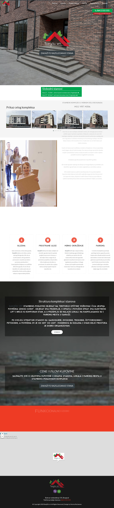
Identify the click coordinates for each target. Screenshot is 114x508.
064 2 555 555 (66, 500)
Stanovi (57, 332)
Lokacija (63, 3)
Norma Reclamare (76, 504)
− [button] (2, 436)
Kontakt (104, 3)
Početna (54, 3)
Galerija (84, 3)
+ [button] (2, 434)
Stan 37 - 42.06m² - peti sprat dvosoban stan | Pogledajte (60, 95)
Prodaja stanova (74, 3)
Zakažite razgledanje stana (57, 53)
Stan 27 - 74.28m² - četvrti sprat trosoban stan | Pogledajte (60, 92)
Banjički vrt (65, 89)
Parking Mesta (94, 3)
